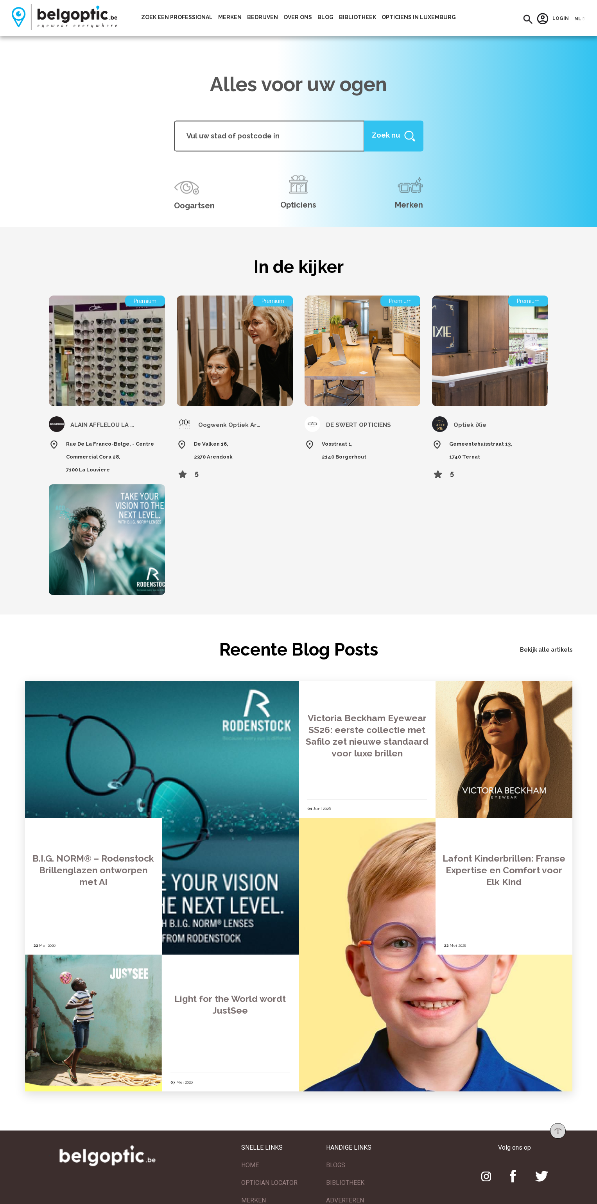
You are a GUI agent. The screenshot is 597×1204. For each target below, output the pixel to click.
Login (553, 19)
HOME (250, 1164)
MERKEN (253, 1199)
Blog (325, 17)
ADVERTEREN (345, 1199)
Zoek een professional (177, 17)
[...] (269, 135)
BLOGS (335, 1164)
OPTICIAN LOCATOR (269, 1181)
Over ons (297, 17)
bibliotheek (357, 17)
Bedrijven (262, 17)
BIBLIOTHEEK (345, 1181)
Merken (230, 17)
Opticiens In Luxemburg (419, 17)
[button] (528, 19)
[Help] (393, 135)
